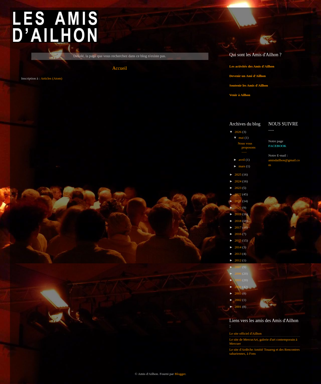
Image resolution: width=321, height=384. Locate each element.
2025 (238, 174)
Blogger (180, 374)
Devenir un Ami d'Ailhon (247, 76)
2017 (238, 227)
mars (242, 166)
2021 (238, 201)
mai (242, 137)
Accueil (119, 68)
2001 (238, 307)
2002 (238, 300)
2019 (238, 214)
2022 (238, 194)
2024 (238, 181)
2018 (238, 221)
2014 (238, 247)
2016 (238, 234)
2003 (238, 293)
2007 (238, 267)
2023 (238, 188)
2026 (238, 132)
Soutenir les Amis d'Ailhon (248, 85)
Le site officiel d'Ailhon (245, 333)
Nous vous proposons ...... (247, 147)
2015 (238, 240)
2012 (238, 260)
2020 (238, 207)
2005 (238, 280)
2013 (238, 254)
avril (242, 160)
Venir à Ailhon (239, 95)
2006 (238, 273)
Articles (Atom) (51, 78)
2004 (238, 287)
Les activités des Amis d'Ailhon (251, 66)
